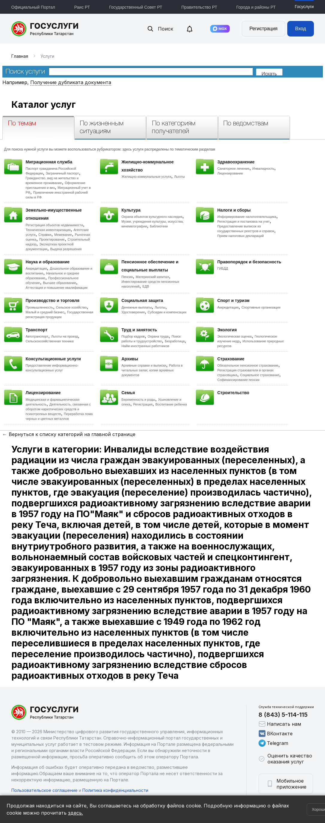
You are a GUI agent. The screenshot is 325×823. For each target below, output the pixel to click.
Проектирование (52, 239)
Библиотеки (159, 226)
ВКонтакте (276, 733)
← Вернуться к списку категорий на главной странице (68, 434)
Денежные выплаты (137, 307)
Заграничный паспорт (62, 173)
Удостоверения (133, 312)
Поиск (160, 28)
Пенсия (127, 277)
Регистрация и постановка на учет (243, 221)
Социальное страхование (259, 375)
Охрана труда (158, 336)
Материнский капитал (152, 277)
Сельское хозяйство (71, 307)
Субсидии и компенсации (167, 312)
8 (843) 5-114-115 (283, 714)
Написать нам (280, 724)
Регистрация (264, 28)
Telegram (273, 743)
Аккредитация (36, 268)
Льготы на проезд (64, 336)
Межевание (63, 234)
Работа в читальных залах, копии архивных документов (152, 370)
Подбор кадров (133, 336)
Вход (300, 28)
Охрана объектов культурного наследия (152, 216)
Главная (19, 56)
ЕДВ (145, 286)
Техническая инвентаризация (48, 230)
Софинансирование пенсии (238, 380)
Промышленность (39, 307)
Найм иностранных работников (145, 346)
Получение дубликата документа (70, 82)
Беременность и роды (138, 399)
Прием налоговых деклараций (240, 236)
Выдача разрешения (66, 249)
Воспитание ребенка (171, 404)
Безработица (175, 341)
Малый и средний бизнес (45, 312)
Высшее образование (59, 283)
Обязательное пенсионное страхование (247, 365)
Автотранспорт (37, 336)
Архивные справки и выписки (144, 365)
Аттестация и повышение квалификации (57, 287)
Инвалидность (263, 168)
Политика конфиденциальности (115, 790)
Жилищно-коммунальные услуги (146, 176)
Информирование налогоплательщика (246, 216)
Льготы (179, 176)
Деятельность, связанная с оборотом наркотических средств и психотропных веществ (58, 409)
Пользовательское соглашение (44, 790)
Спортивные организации (260, 307)
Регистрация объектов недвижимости (54, 225)
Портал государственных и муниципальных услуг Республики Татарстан (45, 28)
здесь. (75, 813)
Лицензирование (230, 173)
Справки (44, 234)
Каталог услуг (43, 104)
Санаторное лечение (233, 168)
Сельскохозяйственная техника (50, 341)
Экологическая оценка (234, 336)
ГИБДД (222, 268)
